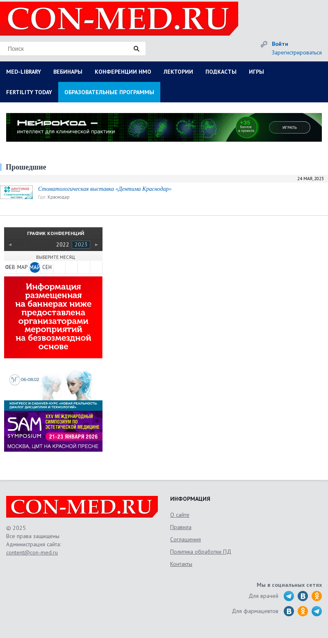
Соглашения (185, 539)
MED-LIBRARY (23, 71)
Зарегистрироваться (297, 52)
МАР (22, 267)
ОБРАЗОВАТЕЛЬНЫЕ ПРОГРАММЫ (109, 92)
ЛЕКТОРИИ (178, 71)
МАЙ (35, 267)
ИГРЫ (256, 71)
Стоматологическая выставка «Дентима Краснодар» (104, 189)
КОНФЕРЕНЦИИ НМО (123, 71)
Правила (180, 527)
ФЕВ (10, 267)
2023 (81, 244)
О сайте (179, 514)
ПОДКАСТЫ (221, 71)
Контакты (181, 564)
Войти (280, 44)
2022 (62, 244)
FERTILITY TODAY (29, 92)
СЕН (47, 267)
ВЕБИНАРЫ (67, 71)
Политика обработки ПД (200, 551)
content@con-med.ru (32, 552)
